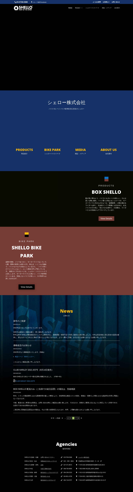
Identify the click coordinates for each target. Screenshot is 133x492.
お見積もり (106, 2)
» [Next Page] (81, 418)
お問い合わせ (116, 2)
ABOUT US (109, 150)
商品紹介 (77, 8)
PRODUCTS (24, 150)
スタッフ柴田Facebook (39, 2)
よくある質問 (97, 2)
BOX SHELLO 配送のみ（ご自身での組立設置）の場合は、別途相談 (44, 389)
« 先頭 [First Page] (58, 418)
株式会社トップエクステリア (49, 472)
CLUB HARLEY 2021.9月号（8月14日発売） (33, 370)
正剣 (42, 465)
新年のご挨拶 (19, 321)
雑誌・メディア (106, 8)
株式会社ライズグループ (48, 480)
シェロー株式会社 (83, 457)
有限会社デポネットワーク (49, 461)
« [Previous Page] (62, 418)
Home (70, 8)
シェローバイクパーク (92, 8)
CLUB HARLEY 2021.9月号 (25, 381)
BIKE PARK (52, 150)
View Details (106, 218)
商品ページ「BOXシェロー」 (25, 357)
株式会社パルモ (45, 476)
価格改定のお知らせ (22, 345)
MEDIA (80, 150)
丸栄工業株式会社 (46, 468)
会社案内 (117, 8)
